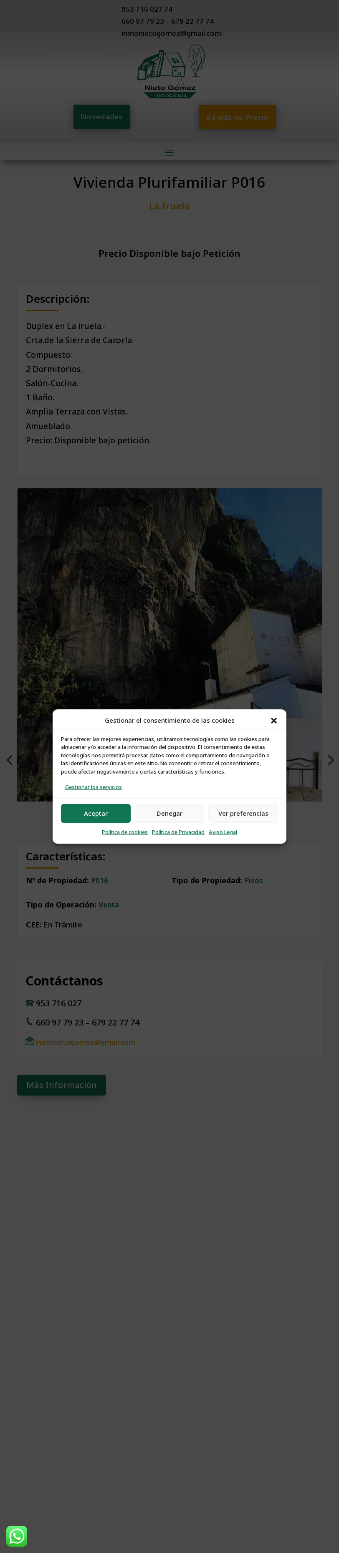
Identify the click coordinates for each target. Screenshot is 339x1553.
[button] (274, 720)
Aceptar (96, 813)
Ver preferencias (243, 813)
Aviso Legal (223, 832)
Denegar (169, 813)
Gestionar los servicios (93, 787)
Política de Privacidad (178, 832)
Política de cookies (125, 832)
